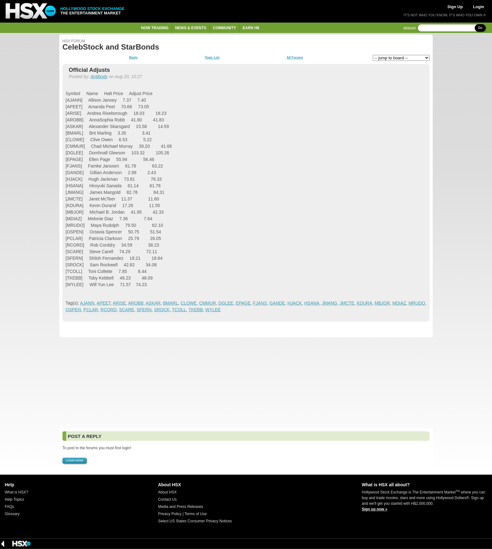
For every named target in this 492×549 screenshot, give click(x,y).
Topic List (212, 57)
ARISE (119, 303)
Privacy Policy (170, 514)
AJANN (87, 303)
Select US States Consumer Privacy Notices (195, 521)
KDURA (364, 303)
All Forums (294, 57)
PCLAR (90, 309)
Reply (133, 57)
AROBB (135, 303)
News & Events (190, 28)
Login (478, 6)
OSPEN (73, 309)
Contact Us (167, 499)
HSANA (311, 303)
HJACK (294, 303)
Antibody (99, 76)
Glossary (12, 514)
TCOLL (179, 309)
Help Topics (14, 499)
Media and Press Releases (180, 506)
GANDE (277, 303)
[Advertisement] (246, 383)
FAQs (9, 506)
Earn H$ (251, 28)
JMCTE (347, 303)
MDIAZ (399, 303)
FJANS (260, 303)
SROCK (162, 309)
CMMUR (207, 303)
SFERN (143, 309)
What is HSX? (16, 492)
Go (480, 27)
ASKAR (153, 303)
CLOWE (189, 303)
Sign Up (455, 6)
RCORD (108, 309)
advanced (410, 27)
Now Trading (154, 28)
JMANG (329, 303)
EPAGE (243, 303)
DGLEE (225, 303)
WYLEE (213, 309)
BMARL (170, 303)
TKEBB (196, 309)
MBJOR (382, 303)
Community (224, 28)
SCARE (126, 309)
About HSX (167, 492)
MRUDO (417, 303)
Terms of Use (195, 514)
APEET (103, 303)
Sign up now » (374, 509)
